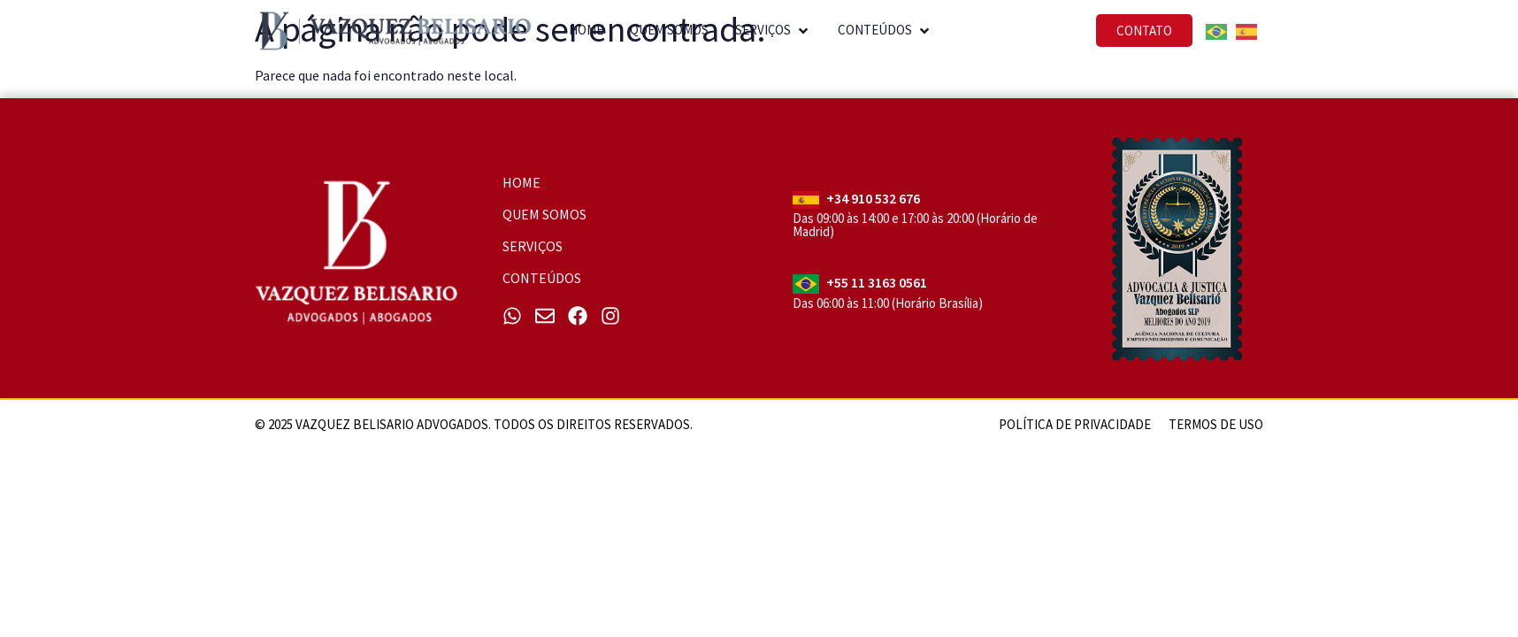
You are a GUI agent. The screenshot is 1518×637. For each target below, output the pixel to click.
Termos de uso (1216, 424)
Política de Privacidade (1075, 424)
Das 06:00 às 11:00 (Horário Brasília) (888, 303)
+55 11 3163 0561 (876, 282)
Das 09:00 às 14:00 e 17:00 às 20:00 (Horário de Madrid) (915, 225)
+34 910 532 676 (873, 198)
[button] (785, 27)
